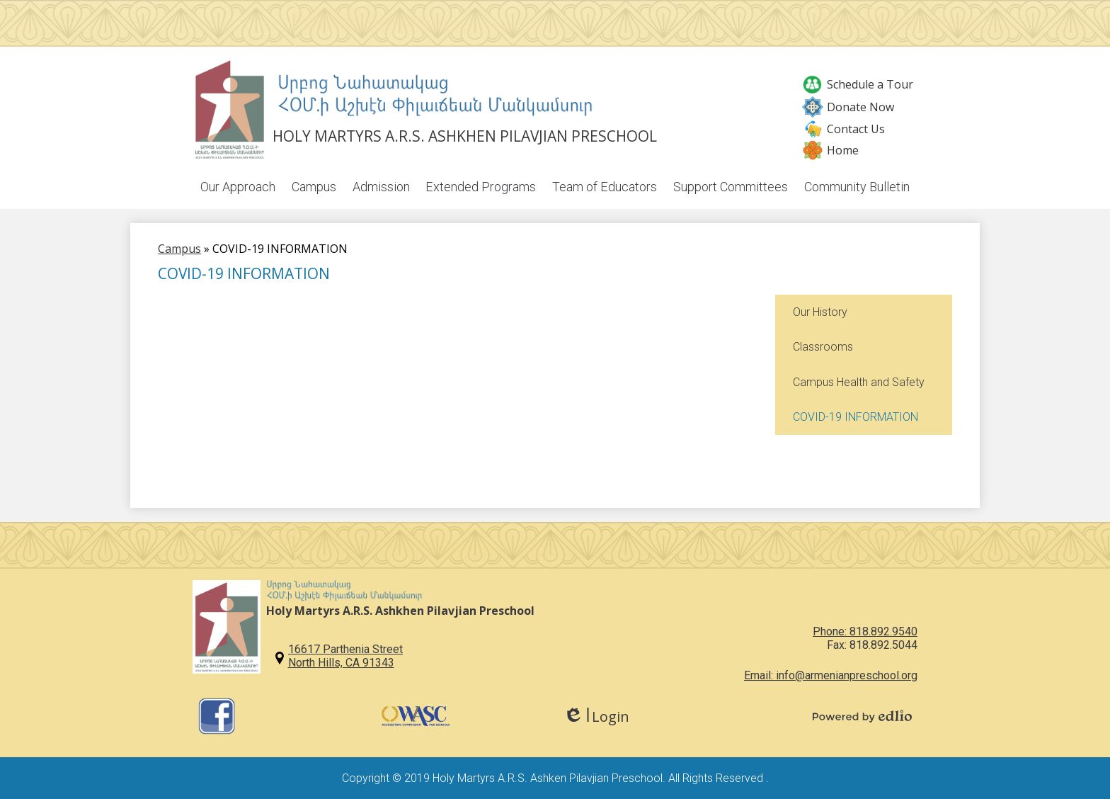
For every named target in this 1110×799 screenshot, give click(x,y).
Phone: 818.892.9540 (865, 631)
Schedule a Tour (857, 84)
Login (596, 716)
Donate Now (848, 107)
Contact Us (843, 129)
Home (830, 150)
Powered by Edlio (862, 716)
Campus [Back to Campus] (179, 250)
